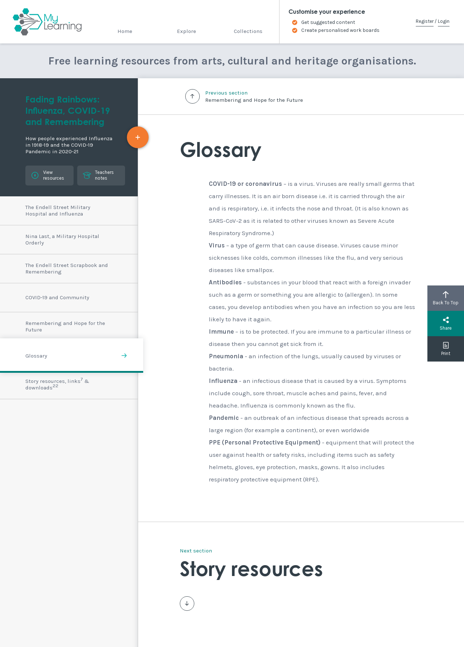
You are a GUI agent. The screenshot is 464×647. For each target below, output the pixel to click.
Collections (248, 31)
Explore (186, 31)
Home (124, 31)
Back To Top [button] (446, 298)
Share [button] (446, 323)
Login (444, 21)
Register (425, 21)
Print (445, 349)
